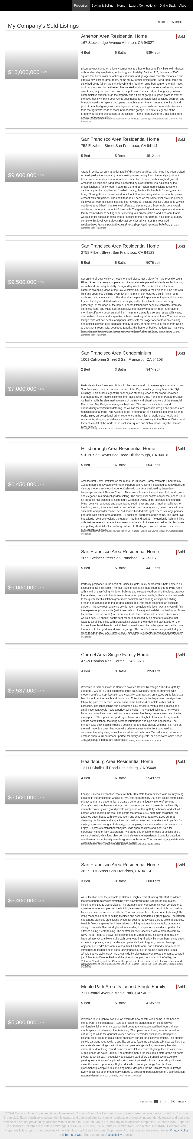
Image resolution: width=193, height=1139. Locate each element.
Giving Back (167, 5)
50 (173, 1101)
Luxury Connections (142, 5)
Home (121, 5)
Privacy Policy (179, 1130)
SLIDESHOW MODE (170, 22)
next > (182, 1101)
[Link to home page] (7, 5)
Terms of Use (73, 1134)
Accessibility (113, 1134)
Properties (81, 5)
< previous (146, 1101)
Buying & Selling (103, 5)
